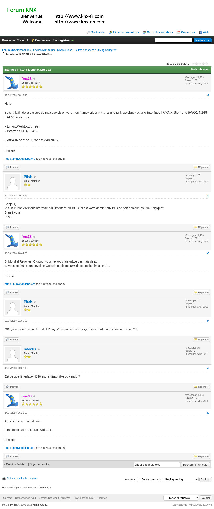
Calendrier (188, 32)
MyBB (13, 504)
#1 (208, 95)
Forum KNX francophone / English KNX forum (28, 50)
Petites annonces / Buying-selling (93, 50)
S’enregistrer (61, 40)
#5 (208, 368)
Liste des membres (126, 32)
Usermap (102, 497)
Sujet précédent (16, 464)
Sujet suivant (38, 464)
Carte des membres (160, 32)
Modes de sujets (200, 69)
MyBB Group (40, 504)
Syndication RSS (84, 497)
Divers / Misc (64, 50)
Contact (7, 497)
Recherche (98, 32)
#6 (208, 413)
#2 (208, 195)
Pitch (28, 176)
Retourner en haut (25, 497)
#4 (208, 320)
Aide (206, 32)
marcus (30, 349)
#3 (208, 253)
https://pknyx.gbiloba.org (20, 158)
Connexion (42, 40)
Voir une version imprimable (22, 478)
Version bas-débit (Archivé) (54, 497)
